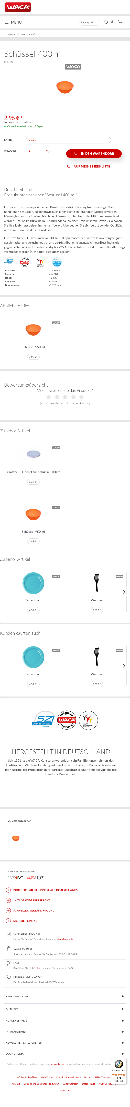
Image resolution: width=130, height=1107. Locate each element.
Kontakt (16, 1083)
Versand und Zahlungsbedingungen (41, 1083)
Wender (97, 600)
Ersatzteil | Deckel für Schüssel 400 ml (33, 472)
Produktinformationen (67, 1077)
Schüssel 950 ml (33, 347)
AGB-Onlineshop (107, 1083)
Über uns (86, 1077)
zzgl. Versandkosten (24, 122)
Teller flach (33, 600)
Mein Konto (46, 1077)
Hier (38, 968)
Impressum (65, 1090)
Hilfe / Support (102, 1077)
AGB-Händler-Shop (27, 1077)
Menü (13, 21)
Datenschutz (88, 1083)
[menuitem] (14, 22)
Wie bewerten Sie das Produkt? (65, 396)
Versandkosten (57, 1064)
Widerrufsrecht (70, 1083)
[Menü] (125, 1060)
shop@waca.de (65, 939)
